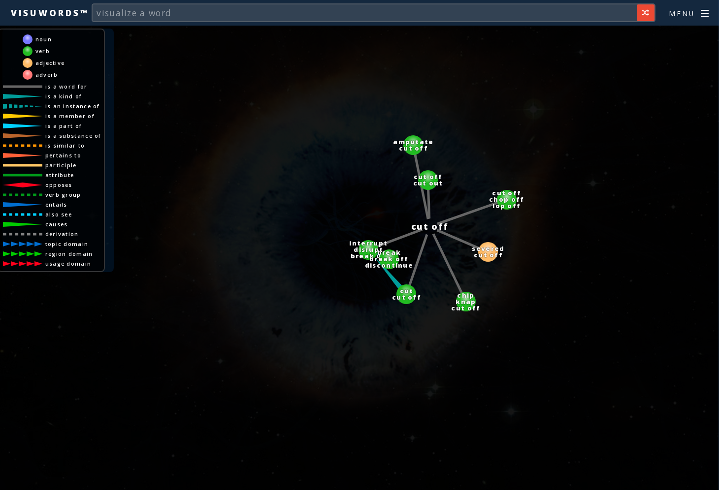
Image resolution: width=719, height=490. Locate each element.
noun (43, 39)
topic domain (67, 243)
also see (58, 214)
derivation (62, 234)
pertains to (63, 155)
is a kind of (63, 96)
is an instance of (72, 106)
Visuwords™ (50, 13)
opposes (58, 184)
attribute (59, 175)
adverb (46, 74)
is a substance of (73, 135)
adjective (50, 62)
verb (42, 51)
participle (61, 165)
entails (56, 204)
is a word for (66, 86)
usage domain (68, 263)
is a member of (70, 116)
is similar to (65, 145)
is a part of (63, 125)
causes (56, 224)
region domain (69, 253)
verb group (63, 194)
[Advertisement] (359, 477)
